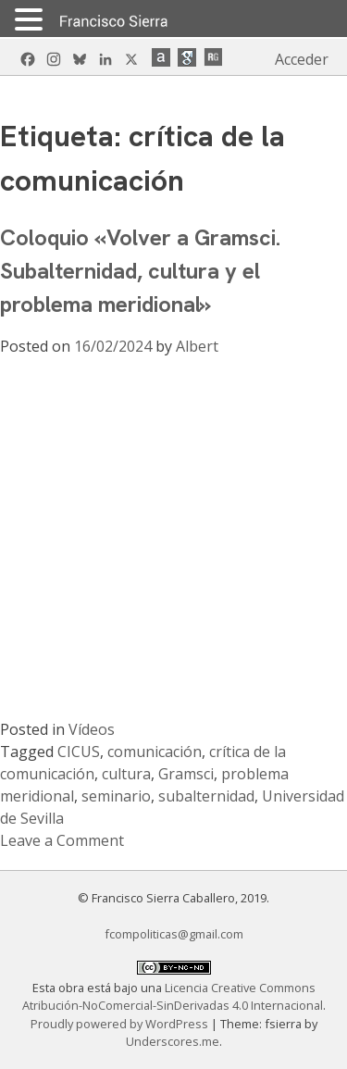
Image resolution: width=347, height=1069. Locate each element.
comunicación (154, 751)
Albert (197, 346)
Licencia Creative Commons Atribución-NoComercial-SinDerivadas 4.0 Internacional (172, 996)
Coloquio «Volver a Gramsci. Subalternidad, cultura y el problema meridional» (140, 270)
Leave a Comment (62, 840)
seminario (116, 796)
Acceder (301, 59)
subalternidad (206, 796)
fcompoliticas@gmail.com (174, 934)
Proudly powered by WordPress (121, 1023)
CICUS (78, 751)
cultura (126, 774)
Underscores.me (172, 1041)
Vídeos (91, 729)
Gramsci (186, 774)
